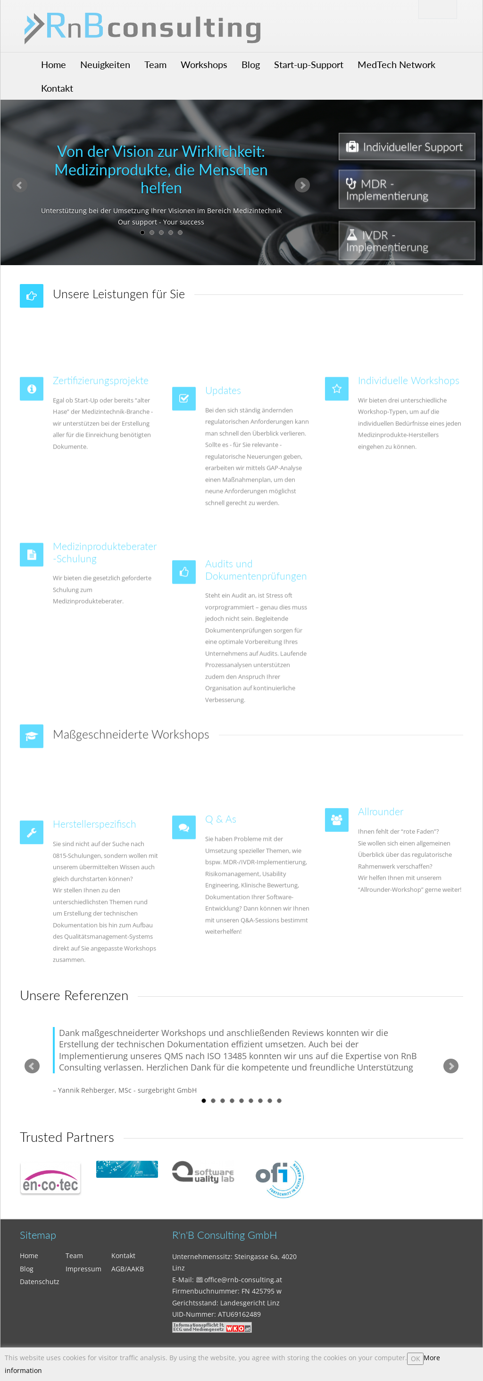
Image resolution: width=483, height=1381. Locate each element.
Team (155, 64)
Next (302, 185)
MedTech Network (396, 64)
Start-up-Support (308, 64)
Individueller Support (404, 147)
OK (415, 1358)
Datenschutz (39, 1281)
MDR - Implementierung (387, 196)
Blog (251, 64)
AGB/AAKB (127, 1268)
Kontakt (57, 88)
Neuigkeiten (105, 64)
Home (53, 64)
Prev (19, 185)
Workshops (204, 64)
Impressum (83, 1268)
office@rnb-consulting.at (243, 1279)
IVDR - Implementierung (387, 263)
